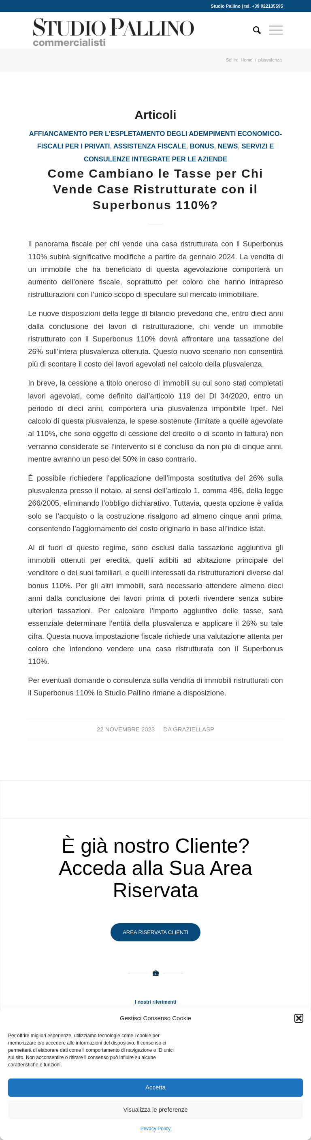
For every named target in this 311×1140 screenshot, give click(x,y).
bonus (202, 146)
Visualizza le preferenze (156, 1109)
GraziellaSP (193, 729)
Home (246, 59)
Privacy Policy (156, 1129)
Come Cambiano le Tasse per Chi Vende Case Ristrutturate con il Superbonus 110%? (156, 189)
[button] (299, 1018)
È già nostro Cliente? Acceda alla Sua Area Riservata (155, 868)
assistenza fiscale (149, 146)
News (228, 146)
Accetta (155, 1087)
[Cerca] (253, 30)
